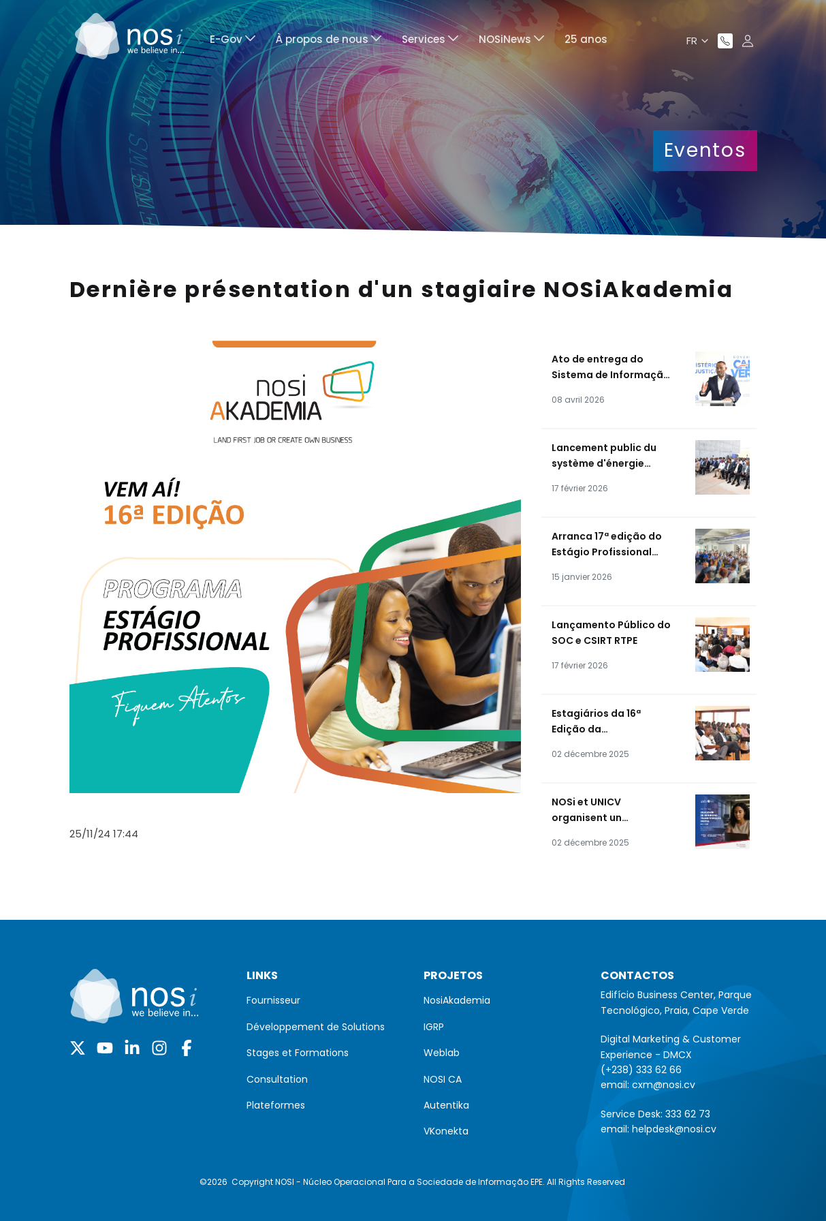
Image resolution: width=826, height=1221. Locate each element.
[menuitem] (233, 41)
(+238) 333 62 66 (641, 1070)
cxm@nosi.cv (663, 1085)
